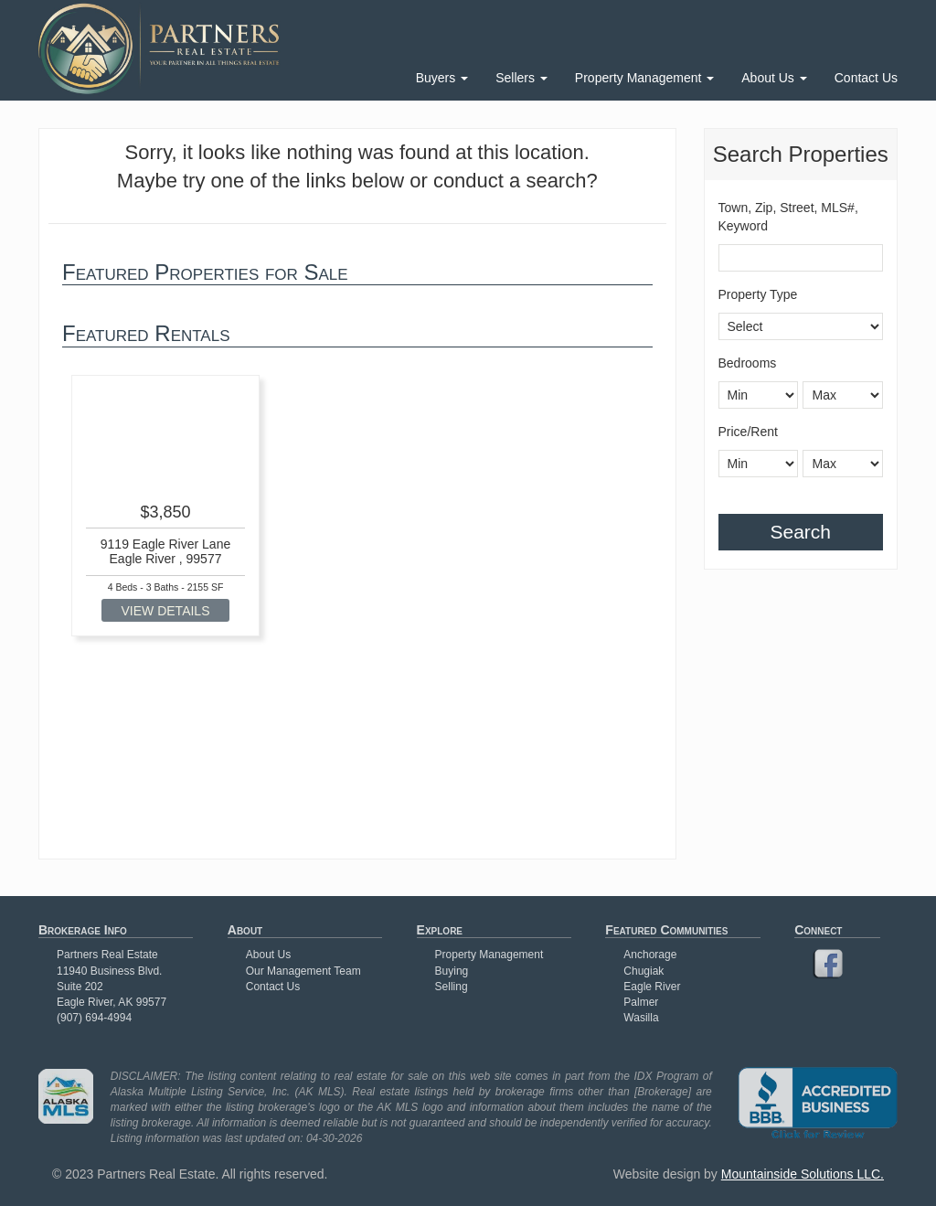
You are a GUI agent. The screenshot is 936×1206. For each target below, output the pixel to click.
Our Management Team (303, 971)
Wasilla (640, 1017)
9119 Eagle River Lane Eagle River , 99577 (165, 551)
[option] (165, 506)
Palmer (640, 1002)
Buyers (442, 77)
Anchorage (649, 954)
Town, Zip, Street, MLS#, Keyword (788, 216)
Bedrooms (747, 363)
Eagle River (651, 986)
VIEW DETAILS (166, 610)
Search (800, 531)
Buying (452, 971)
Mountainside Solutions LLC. (802, 1174)
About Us (773, 77)
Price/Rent (748, 431)
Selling (451, 986)
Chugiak (643, 971)
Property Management (644, 77)
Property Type (758, 294)
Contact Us (866, 77)
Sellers (521, 77)
